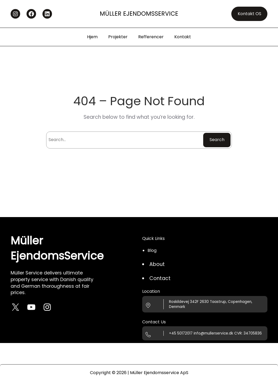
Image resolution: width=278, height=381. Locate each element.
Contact (160, 278)
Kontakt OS (249, 14)
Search (217, 140)
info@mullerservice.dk (213, 333)
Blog (152, 250)
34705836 (253, 333)
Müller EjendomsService (139, 13)
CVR (238, 333)
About (157, 264)
